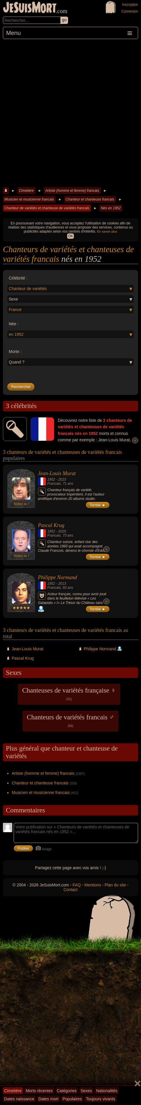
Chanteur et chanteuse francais (90, 199)
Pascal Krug (51, 525)
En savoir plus (107, 231)
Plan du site (115, 885)
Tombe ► (98, 505)
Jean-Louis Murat (57, 473)
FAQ (77, 885)
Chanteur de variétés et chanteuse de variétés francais (46, 208)
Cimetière (26, 191)
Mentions (92, 885)
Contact (70, 889)
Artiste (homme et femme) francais (72, 191)
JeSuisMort (30, 8)
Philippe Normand (57, 577)
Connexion (129, 11)
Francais (54, 484)
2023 (62, 479)
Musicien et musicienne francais (29, 199)
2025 (62, 531)
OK (70, 236)
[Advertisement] (70, 112)
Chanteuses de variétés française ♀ (69, 694)
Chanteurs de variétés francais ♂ (70, 721)
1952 (51, 479)
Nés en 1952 (111, 208)
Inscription (130, 5)
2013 (62, 584)
